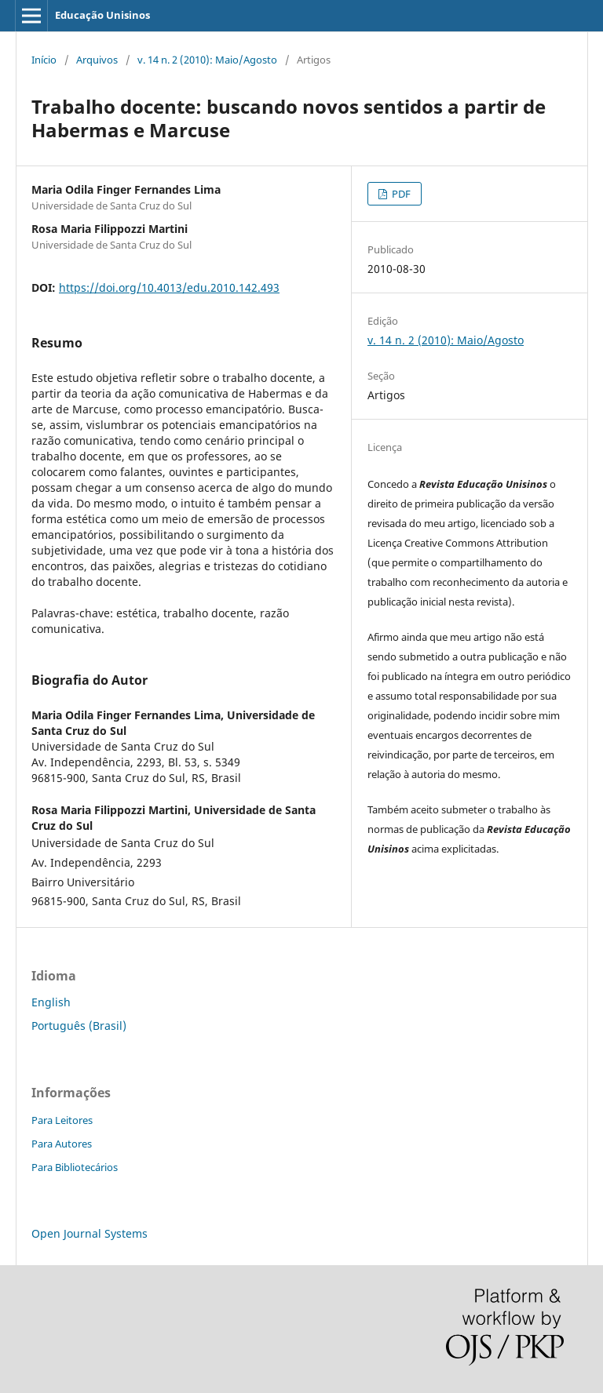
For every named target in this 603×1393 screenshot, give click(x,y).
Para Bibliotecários (74, 1167)
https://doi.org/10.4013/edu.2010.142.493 (169, 287)
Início (44, 60)
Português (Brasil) (78, 1025)
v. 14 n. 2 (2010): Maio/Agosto (207, 60)
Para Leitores (62, 1120)
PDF (400, 194)
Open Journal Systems (89, 1233)
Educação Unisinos (102, 15)
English (51, 1002)
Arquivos (97, 60)
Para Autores (61, 1144)
